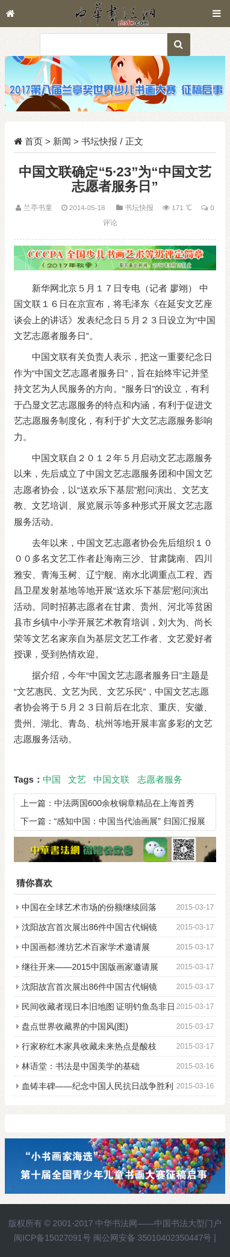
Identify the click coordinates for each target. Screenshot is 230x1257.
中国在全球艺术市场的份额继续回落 (89, 907)
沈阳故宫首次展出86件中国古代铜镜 (90, 927)
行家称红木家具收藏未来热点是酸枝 (89, 1046)
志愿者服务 (159, 779)
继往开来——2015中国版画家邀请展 (90, 967)
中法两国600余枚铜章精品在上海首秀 (124, 803)
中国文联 (111, 779)
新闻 (62, 141)
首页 (34, 141)
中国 (52, 779)
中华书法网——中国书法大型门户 (158, 1223)
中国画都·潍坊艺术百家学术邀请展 (86, 947)
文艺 (77, 779)
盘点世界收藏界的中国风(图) (75, 1026)
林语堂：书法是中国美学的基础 (81, 1066)
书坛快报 (99, 141)
